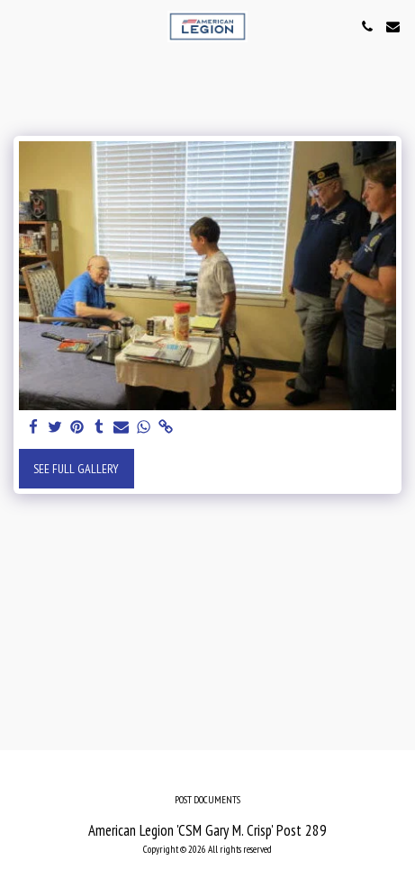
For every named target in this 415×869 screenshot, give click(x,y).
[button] (20, 26)
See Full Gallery (76, 469)
